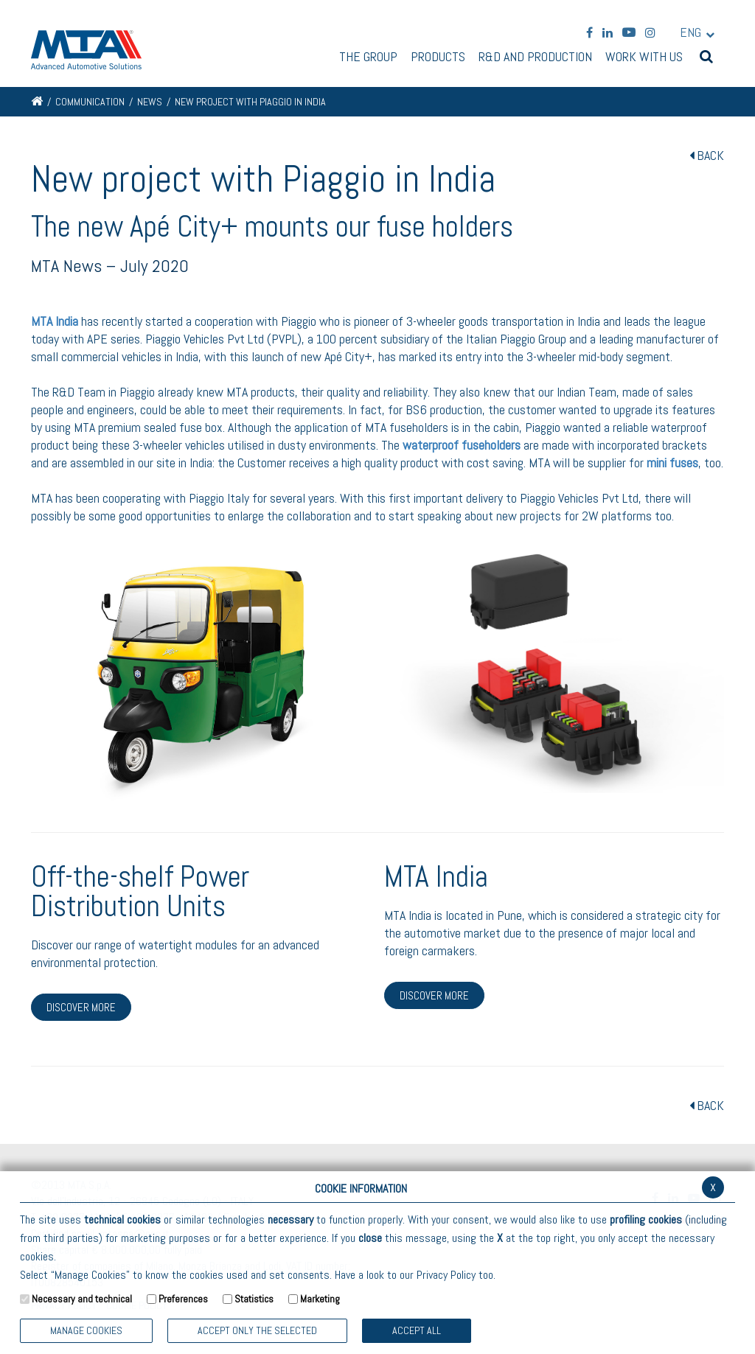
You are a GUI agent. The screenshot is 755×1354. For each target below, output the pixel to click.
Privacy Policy (446, 1275)
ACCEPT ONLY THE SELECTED (257, 1330)
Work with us (644, 57)
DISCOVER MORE (81, 1007)
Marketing (320, 1298)
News (149, 102)
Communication (90, 102)
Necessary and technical (82, 1298)
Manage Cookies (86, 1330)
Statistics (254, 1298)
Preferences (183, 1298)
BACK (706, 155)
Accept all (416, 1330)
